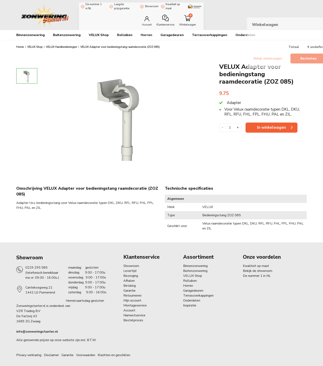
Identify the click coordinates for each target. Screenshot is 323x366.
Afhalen (129, 277)
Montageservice (135, 302)
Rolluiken (190, 277)
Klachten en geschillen (114, 352)
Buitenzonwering (195, 267)
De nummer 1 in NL (94, 5)
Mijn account (132, 297)
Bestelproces (133, 317)
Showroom (159, 5)
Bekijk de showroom (257, 267)
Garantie (129, 287)
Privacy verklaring (28, 352)
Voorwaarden (85, 352)
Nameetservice (134, 312)
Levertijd (129, 267)
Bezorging (130, 272)
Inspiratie (189, 302)
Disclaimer (51, 352)
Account (129, 307)
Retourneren (132, 292)
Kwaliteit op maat (186, 5)
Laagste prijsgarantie (129, 5)
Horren (146, 32)
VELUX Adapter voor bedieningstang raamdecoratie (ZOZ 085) (120, 44)
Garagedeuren (172, 32)
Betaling (129, 282)
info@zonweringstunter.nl (37, 328)
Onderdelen (191, 297)
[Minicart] (293, 17)
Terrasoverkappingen (198, 292)
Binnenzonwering (195, 263)
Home (20, 44)
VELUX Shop (35, 44)
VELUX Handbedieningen (62, 44)
